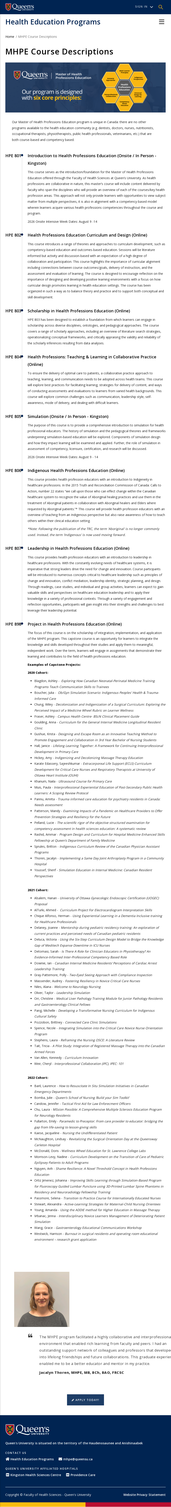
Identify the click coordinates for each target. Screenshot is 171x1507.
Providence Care (80, 1475)
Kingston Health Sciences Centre (33, 1475)
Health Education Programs (52, 21)
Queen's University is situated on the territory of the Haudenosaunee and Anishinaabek (74, 1443)
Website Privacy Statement (144, 1495)
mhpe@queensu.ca (75, 1459)
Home (9, 36)
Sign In (144, 6)
